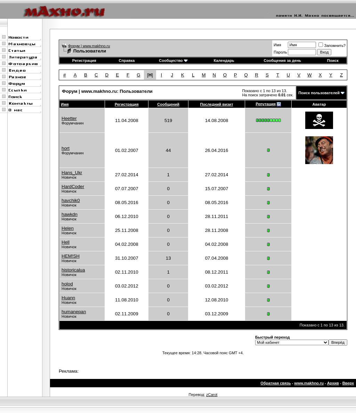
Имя (277, 45)
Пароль (280, 52)
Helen (68, 228)
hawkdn (70, 214)
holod (67, 283)
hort (66, 148)
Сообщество (173, 60)
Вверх (348, 383)
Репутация (266, 104)
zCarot (211, 394)
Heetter (69, 118)
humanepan (74, 311)
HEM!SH (71, 256)
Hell (66, 242)
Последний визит (216, 104)
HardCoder (73, 186)
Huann (68, 297)
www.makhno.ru (309, 383)
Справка (127, 60)
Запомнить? (332, 45)
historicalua (73, 270)
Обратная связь (275, 383)
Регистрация (84, 60)
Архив (333, 383)
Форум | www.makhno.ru (89, 46)
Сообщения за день (282, 60)
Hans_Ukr (72, 172)
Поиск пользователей (319, 93)
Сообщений (168, 104)
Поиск (333, 60)
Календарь (224, 60)
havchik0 (71, 200)
